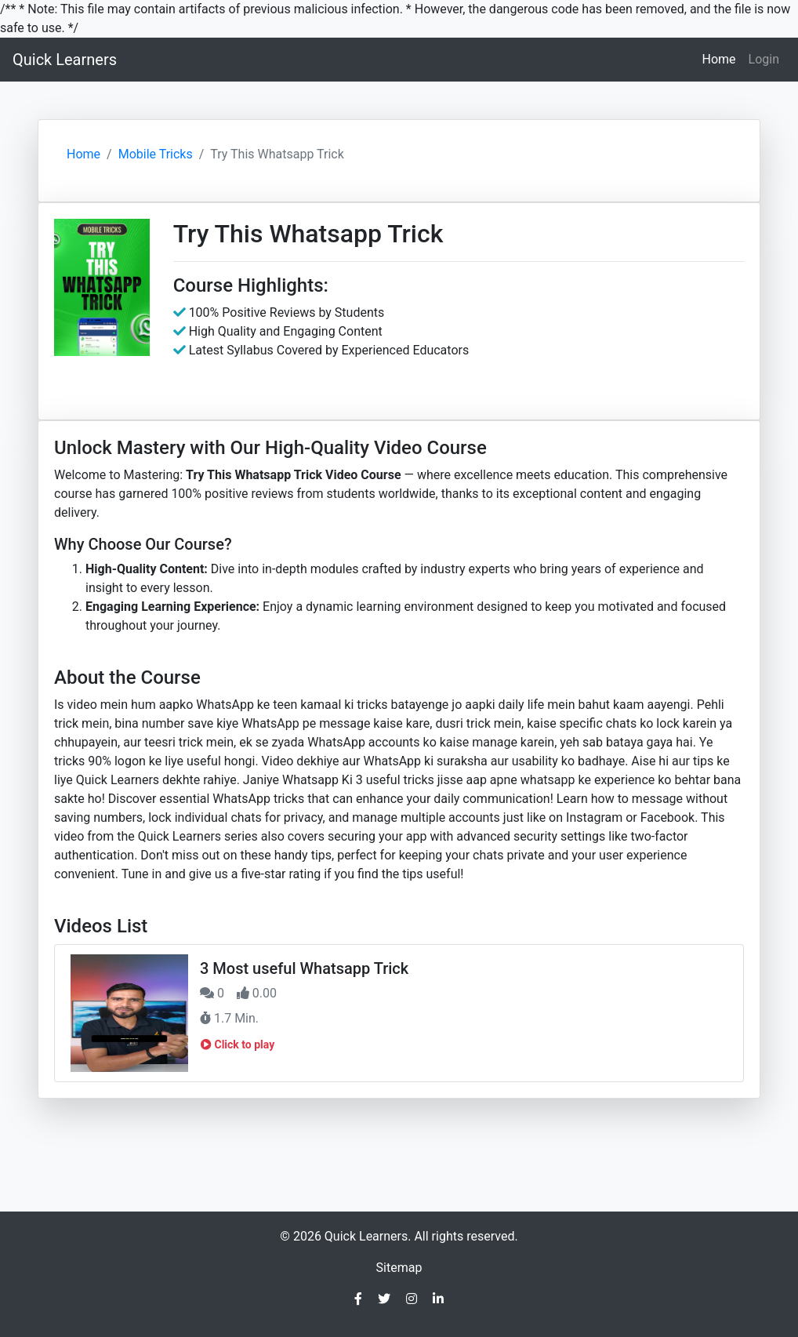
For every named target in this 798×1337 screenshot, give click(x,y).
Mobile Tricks (155, 154)
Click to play (237, 1044)
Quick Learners (65, 59)
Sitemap (399, 1267)
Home (722, 58)
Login (764, 59)
